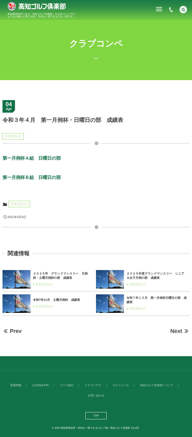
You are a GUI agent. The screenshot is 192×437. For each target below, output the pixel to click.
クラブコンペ (13, 136)
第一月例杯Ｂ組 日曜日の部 (31, 177)
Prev (12, 331)
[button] (183, 9)
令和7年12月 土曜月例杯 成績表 (56, 300)
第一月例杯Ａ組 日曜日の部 (31, 158)
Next (180, 331)
